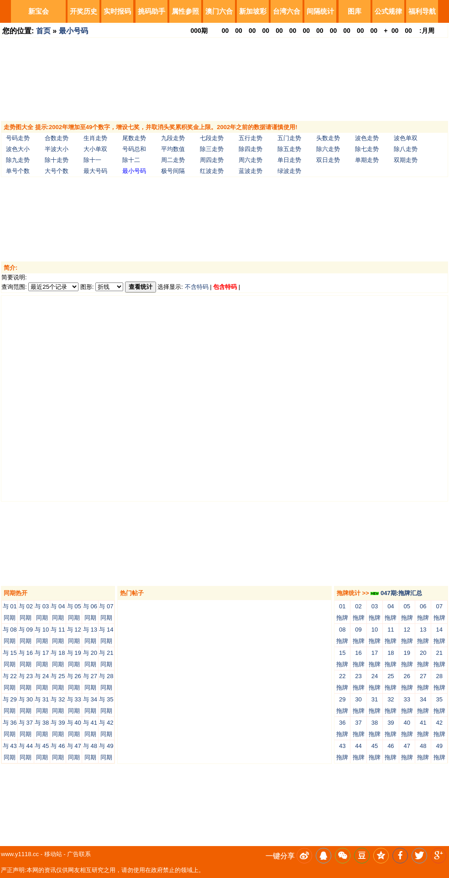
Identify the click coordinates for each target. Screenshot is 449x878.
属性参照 (185, 11)
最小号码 (73, 31)
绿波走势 (289, 170)
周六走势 (250, 160)
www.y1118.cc (20, 854)
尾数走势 (134, 138)
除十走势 (56, 160)
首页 (43, 31)
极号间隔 (173, 170)
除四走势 (250, 149)
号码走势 (18, 138)
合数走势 (56, 138)
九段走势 (173, 138)
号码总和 (134, 149)
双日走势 (328, 160)
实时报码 (117, 11)
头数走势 (328, 138)
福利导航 (422, 11)
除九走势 (18, 160)
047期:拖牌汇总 (396, 593)
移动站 (53, 854)
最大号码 (95, 170)
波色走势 (367, 138)
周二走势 (173, 160)
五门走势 (289, 138)
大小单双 (95, 149)
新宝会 (38, 11)
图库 (354, 11)
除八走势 (406, 149)
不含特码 (197, 286)
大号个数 (56, 170)
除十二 (131, 160)
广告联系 (79, 854)
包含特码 (225, 286)
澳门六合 (219, 11)
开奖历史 (83, 11)
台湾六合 (286, 11)
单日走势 (289, 160)
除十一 (92, 160)
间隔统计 (320, 11)
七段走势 (212, 138)
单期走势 (367, 160)
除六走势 (328, 149)
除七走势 (367, 149)
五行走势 (250, 138)
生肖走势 (95, 138)
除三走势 (212, 149)
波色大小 (18, 149)
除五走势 (289, 149)
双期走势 (406, 160)
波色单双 (406, 138)
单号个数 (18, 170)
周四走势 (212, 160)
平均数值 (173, 149)
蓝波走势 (250, 170)
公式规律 (388, 11)
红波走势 (212, 170)
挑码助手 (151, 11)
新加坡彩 (252, 11)
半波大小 (56, 149)
